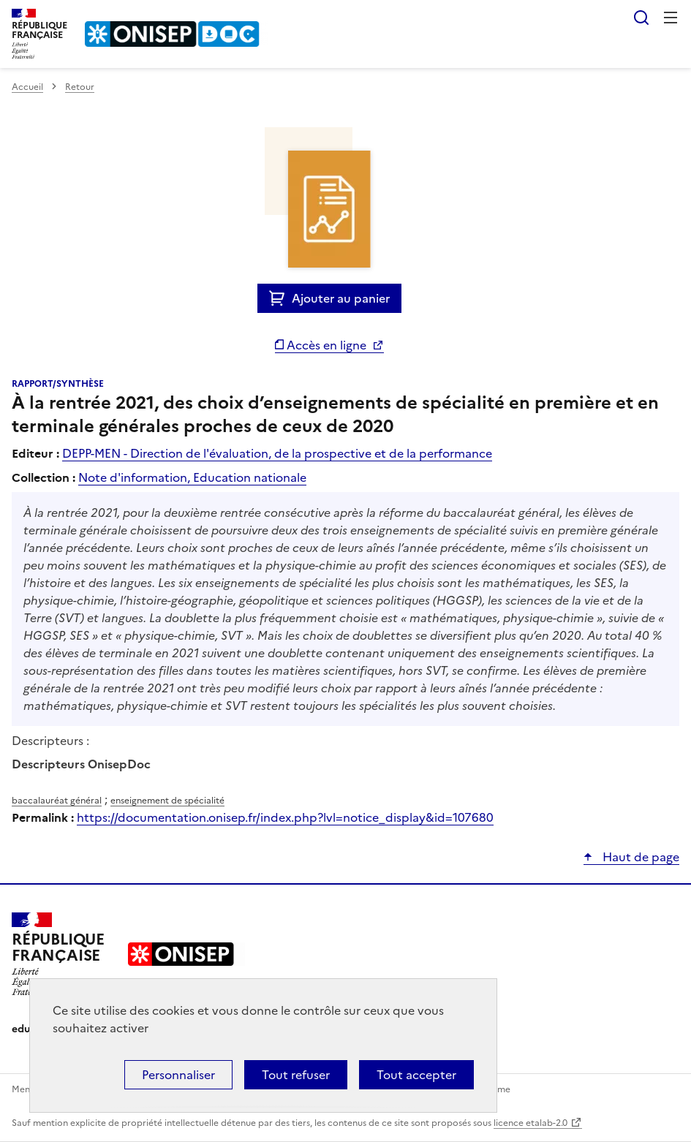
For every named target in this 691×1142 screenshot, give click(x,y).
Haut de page (639, 857)
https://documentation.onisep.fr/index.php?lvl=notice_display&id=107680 (285, 817)
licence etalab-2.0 (530, 1123)
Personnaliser (178, 1075)
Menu (670, 17)
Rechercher (641, 17)
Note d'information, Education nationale (192, 477)
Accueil (27, 87)
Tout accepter (416, 1075)
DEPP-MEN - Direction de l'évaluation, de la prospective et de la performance (277, 453)
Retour (79, 87)
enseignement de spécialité (167, 800)
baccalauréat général (57, 800)
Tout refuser (296, 1075)
